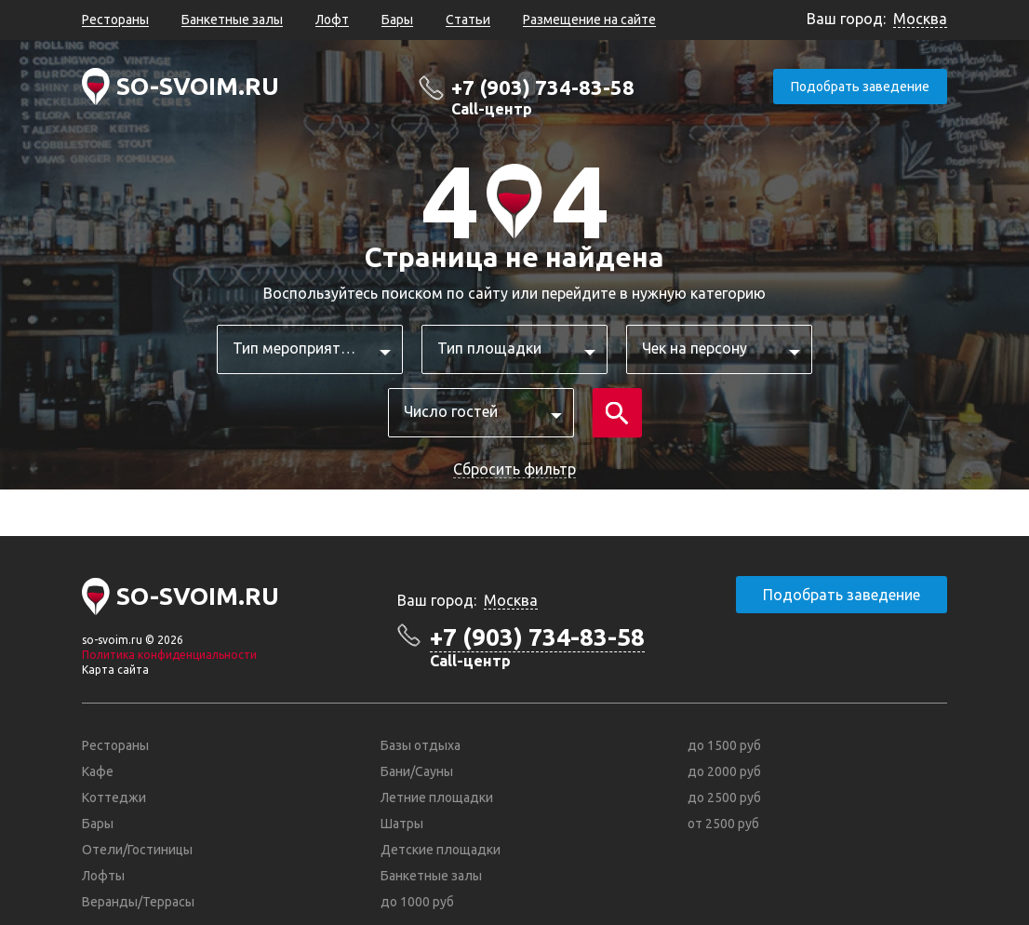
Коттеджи (114, 797)
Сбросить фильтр (514, 469)
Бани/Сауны (417, 771)
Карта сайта (115, 670)
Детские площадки (441, 849)
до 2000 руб (724, 771)
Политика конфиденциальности (169, 655)
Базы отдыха (421, 745)
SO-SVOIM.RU (197, 86)
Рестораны (115, 19)
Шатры (402, 823)
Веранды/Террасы (138, 901)
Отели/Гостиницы (137, 849)
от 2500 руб (723, 823)
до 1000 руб (417, 901)
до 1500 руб (724, 745)
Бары (397, 19)
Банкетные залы (232, 19)
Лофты (103, 875)
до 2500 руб (724, 797)
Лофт (332, 19)
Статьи (468, 19)
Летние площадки (437, 797)
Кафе (98, 771)
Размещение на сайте (589, 19)
